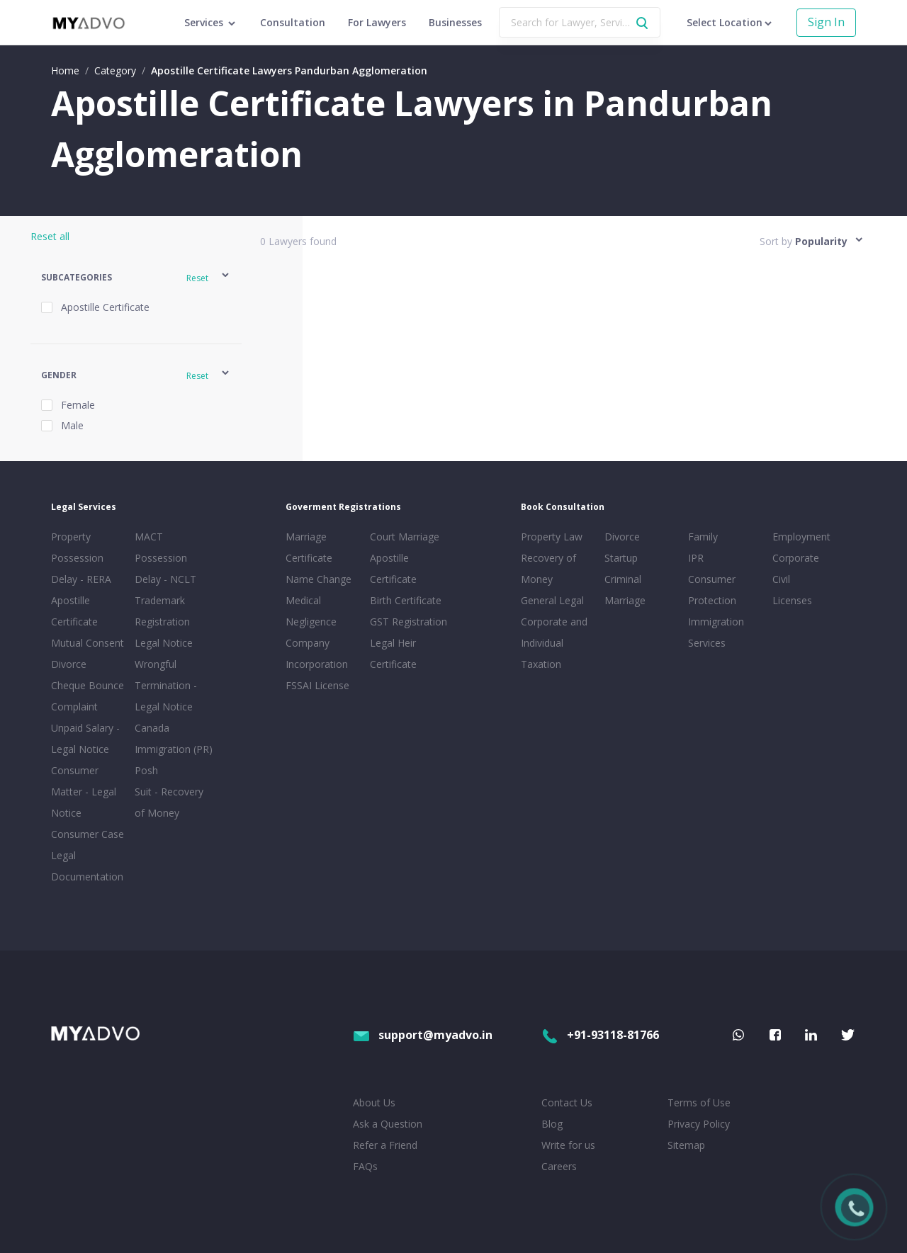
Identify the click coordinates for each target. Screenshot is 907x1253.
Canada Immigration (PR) (174, 738)
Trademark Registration (162, 611)
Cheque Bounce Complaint (87, 696)
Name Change (318, 579)
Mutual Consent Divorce (87, 653)
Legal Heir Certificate (393, 653)
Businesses (455, 22)
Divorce (622, 536)
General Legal (552, 600)
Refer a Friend (385, 1145)
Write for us (568, 1145)
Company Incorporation (317, 653)
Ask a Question (387, 1123)
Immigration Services (716, 632)
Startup (621, 558)
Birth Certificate (405, 600)
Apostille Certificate (74, 611)
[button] (136, 277)
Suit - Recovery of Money (169, 802)
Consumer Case (87, 834)
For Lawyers (377, 22)
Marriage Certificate (309, 547)
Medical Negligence (311, 611)
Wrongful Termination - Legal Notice (166, 685)
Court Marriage (404, 536)
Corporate (795, 558)
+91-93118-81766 (600, 1035)
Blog (552, 1123)
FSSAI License (317, 685)
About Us (374, 1102)
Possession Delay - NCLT (165, 568)
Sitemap (686, 1145)
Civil (781, 579)
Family (703, 536)
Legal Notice (164, 643)
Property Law (551, 536)
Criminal (622, 579)
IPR (696, 558)
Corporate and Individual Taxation (554, 643)
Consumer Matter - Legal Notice (83, 792)
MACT (149, 536)
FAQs (365, 1166)
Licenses (792, 600)
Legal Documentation (87, 866)
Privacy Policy (698, 1123)
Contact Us (566, 1102)
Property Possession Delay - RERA (81, 558)
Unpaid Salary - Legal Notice (85, 738)
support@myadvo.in (422, 1035)
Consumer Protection (712, 589)
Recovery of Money (548, 568)
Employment (801, 536)
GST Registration (408, 621)
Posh (146, 770)
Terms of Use (699, 1102)
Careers (559, 1166)
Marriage (625, 600)
